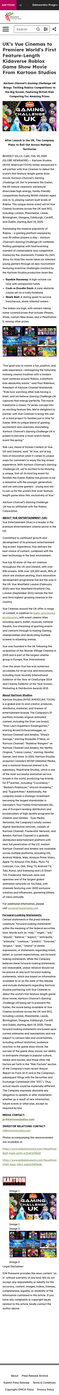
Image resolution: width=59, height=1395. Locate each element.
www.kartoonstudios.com (23, 908)
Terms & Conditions (44, 1382)
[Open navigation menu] (6, 29)
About (14, 1375)
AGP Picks (8, 5)
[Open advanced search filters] (45, 29)
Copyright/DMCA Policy (19, 1389)
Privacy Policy (45, 1389)
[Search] (24, 29)
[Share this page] (54, 29)
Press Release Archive (35, 1375)
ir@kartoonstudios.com (17, 1130)
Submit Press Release (16, 1382)
